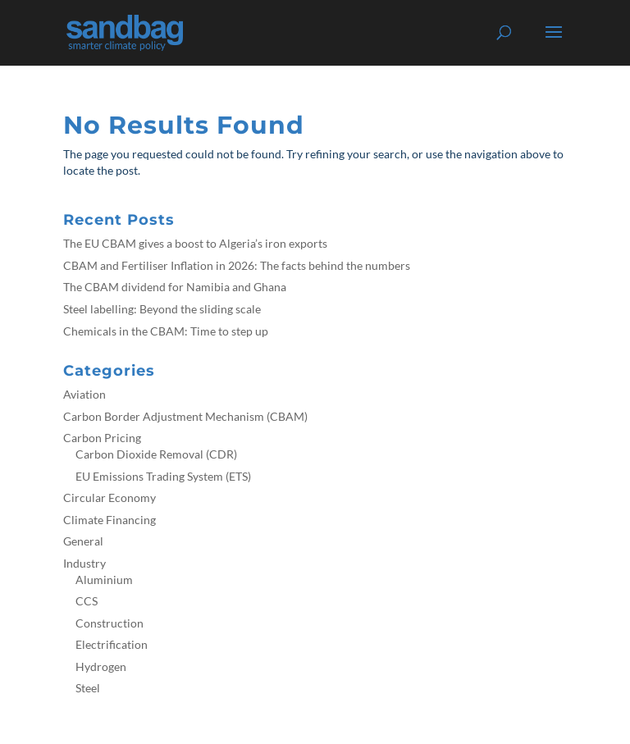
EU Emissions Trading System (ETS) (163, 476)
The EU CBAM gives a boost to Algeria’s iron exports (195, 243)
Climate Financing (109, 520)
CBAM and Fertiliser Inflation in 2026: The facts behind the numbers (236, 265)
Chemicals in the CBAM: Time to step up (165, 331)
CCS (86, 601)
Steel (87, 688)
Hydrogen (100, 666)
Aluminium (104, 580)
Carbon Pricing (102, 438)
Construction (109, 623)
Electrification (111, 644)
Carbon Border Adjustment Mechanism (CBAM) (185, 416)
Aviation (84, 394)
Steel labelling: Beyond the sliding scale (162, 309)
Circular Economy (109, 497)
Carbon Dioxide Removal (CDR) (156, 454)
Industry (84, 563)
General (83, 541)
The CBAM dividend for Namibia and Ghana (174, 287)
